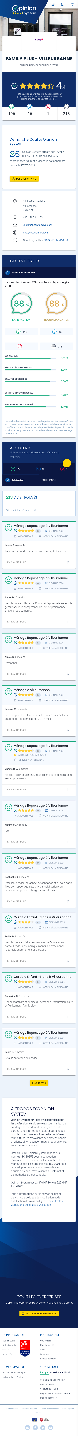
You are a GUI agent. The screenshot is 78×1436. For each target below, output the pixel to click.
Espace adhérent (48, 1358)
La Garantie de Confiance (14, 1377)
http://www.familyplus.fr (36, 232)
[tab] (44, 1372)
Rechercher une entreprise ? (15, 1372)
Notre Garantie (9, 1345)
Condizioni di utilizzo (30, 1409)
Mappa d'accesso (48, 1398)
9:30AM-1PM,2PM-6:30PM (58, 240)
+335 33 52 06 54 (48, 1384)
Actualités (7, 1354)
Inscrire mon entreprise (39, 1313)
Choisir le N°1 (46, 1341)
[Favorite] (67, 463)
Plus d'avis (39, 1082)
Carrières (6, 1349)
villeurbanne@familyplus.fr (37, 225)
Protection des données (50, 1409)
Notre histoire (8, 1341)
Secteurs (44, 1354)
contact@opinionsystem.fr (52, 1380)
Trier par (18, 510)
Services (44, 1349)
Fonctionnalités (47, 1345)
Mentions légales (12, 1409)
